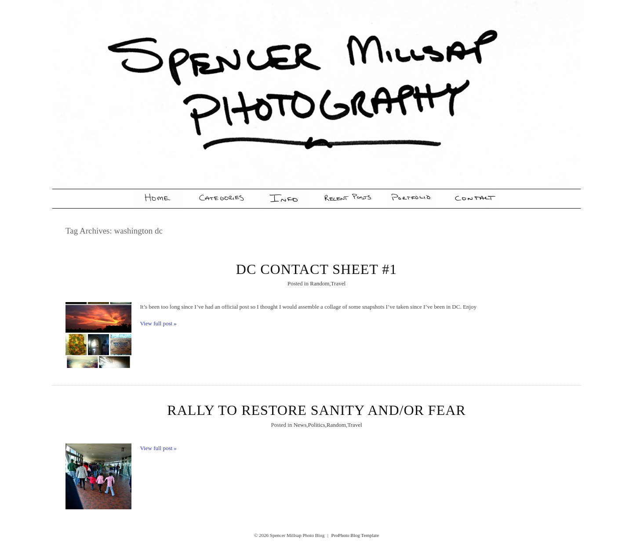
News (300, 425)
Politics (316, 425)
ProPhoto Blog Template (355, 535)
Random (319, 283)
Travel (338, 283)
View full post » (158, 323)
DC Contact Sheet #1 (316, 269)
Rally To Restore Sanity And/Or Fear (316, 410)
